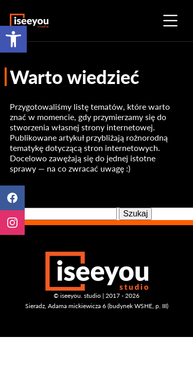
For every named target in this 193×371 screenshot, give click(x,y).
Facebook (12, 197)
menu (170, 20)
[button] (13, 39)
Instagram (12, 222)
